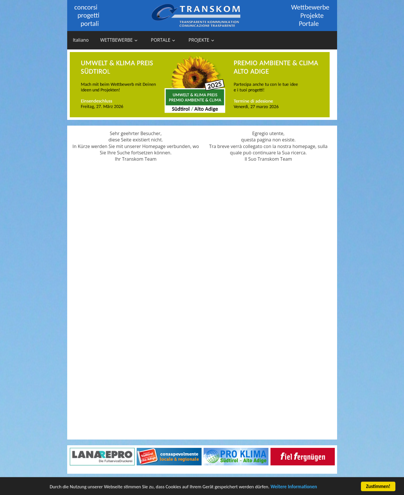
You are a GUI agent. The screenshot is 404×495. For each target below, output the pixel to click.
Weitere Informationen (293, 488)
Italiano (81, 40)
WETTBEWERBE (116, 40)
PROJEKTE (198, 40)
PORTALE (160, 40)
